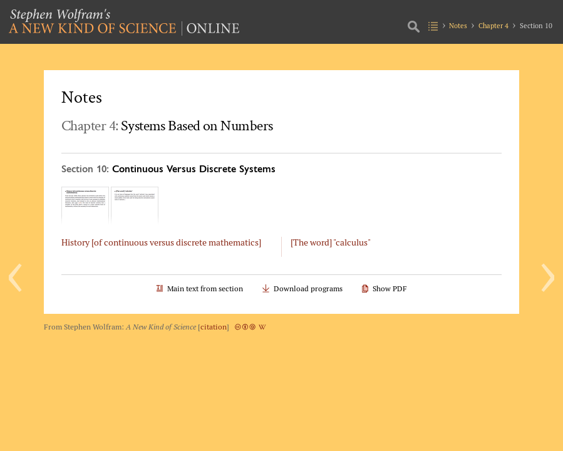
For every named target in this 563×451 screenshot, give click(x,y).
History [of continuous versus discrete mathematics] (161, 242)
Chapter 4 (493, 25)
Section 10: (168, 168)
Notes (458, 25)
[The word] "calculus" (331, 242)
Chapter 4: (166, 125)
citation (213, 326)
